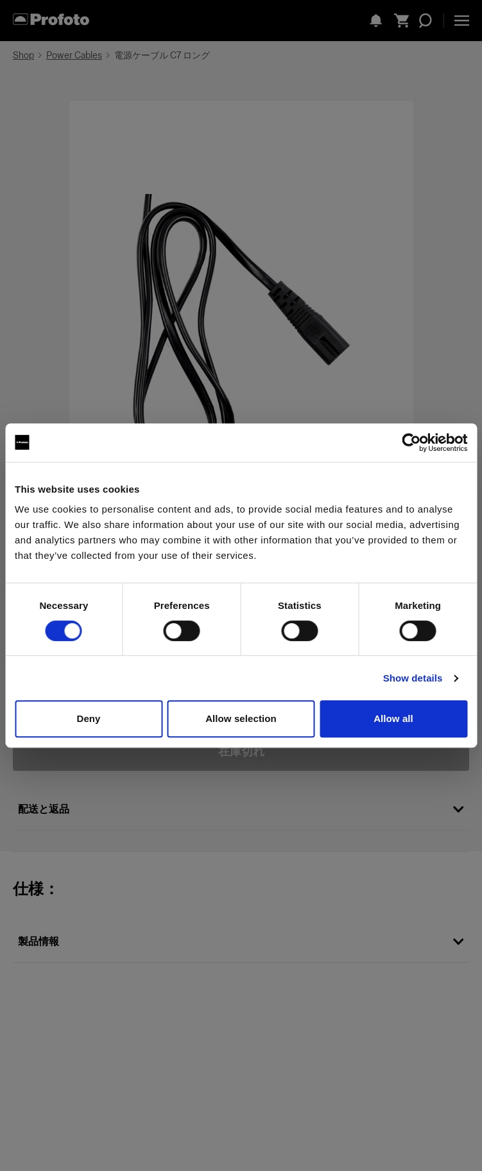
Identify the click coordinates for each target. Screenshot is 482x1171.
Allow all (393, 718)
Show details (413, 678)
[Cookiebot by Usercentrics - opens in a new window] (411, 442)
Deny (88, 718)
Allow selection (241, 718)
